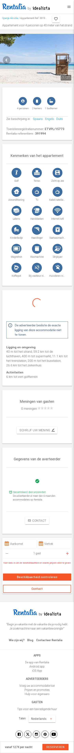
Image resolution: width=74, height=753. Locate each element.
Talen (22, 718)
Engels (48, 119)
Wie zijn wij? (17, 640)
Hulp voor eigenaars (37, 694)
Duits (58, 119)
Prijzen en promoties (37, 690)
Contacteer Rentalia (49, 640)
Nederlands (42, 718)
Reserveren (55, 747)
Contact (37, 520)
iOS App (37, 670)
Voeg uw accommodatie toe (37, 685)
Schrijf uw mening (37, 430)
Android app (37, 666)
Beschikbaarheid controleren (37, 577)
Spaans (36, 119)
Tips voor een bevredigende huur (37, 709)
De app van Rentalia (37, 662)
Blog (30, 640)
